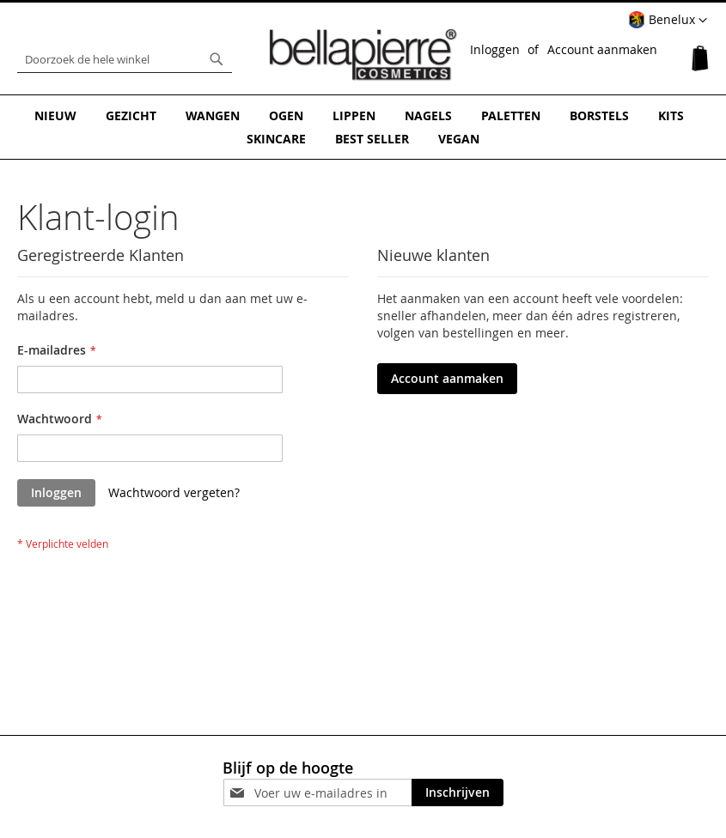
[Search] (216, 59)
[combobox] (124, 59)
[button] (667, 20)
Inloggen (495, 49)
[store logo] (363, 55)
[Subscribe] (457, 792)
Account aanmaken (602, 49)
